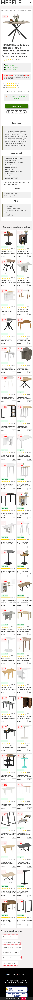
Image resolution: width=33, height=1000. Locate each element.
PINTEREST (21, 975)
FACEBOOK (11, 975)
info (14, 256)
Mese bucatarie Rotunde (11, 953)
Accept (23, 998)
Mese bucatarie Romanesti (12, 958)
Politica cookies (22, 982)
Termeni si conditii (13, 980)
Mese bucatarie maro (10, 937)
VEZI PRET (16, 106)
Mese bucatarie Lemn (10, 963)
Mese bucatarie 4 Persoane (12, 947)
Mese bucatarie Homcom (24, 10)
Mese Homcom (10, 10)
